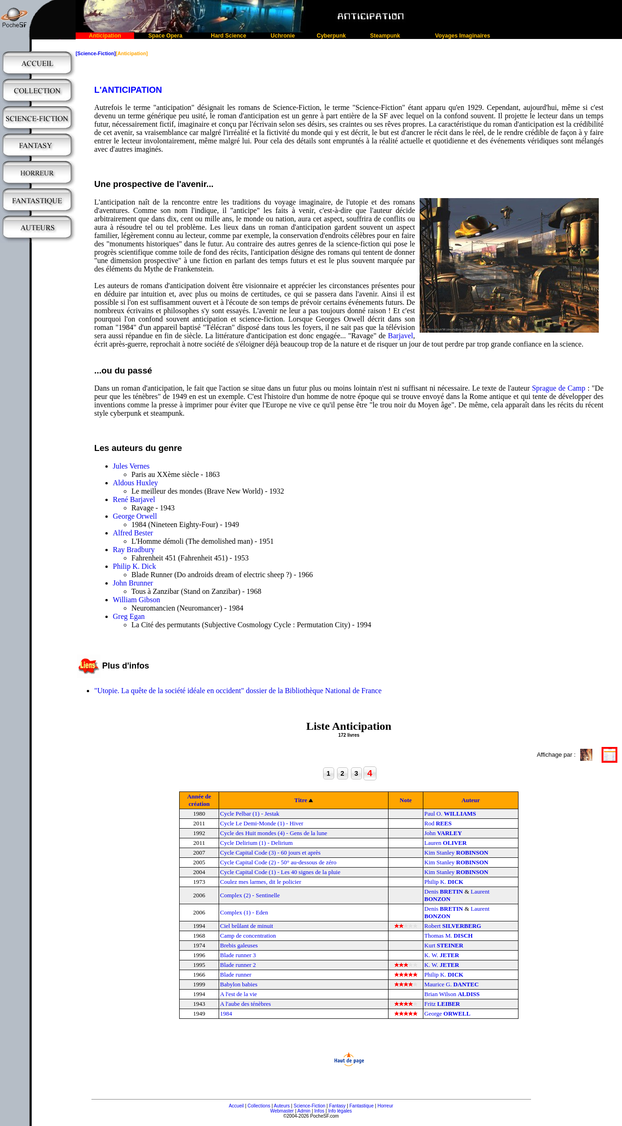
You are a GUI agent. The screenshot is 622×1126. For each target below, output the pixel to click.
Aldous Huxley (135, 483)
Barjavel (400, 336)
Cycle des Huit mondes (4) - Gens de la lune (273, 833)
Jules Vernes (131, 466)
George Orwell (135, 516)
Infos (319, 1110)
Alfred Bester (133, 533)
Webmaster (282, 1110)
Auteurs (282, 1105)
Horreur (385, 1105)
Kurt (443, 945)
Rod (438, 823)
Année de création (199, 800)
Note (406, 800)
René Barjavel (134, 499)
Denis (443, 891)
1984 (226, 1013)
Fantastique (362, 1105)
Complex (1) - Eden (244, 912)
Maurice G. (451, 984)
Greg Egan (129, 616)
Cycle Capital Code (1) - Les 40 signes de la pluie (280, 872)
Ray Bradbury (134, 549)
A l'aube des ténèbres (245, 1003)
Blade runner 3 (238, 955)
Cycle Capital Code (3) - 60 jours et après (270, 852)
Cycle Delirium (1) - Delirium (256, 842)
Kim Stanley (456, 852)
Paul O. (450, 813)
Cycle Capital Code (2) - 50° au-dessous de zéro (278, 862)
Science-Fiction (309, 1105)
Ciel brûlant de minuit (246, 925)
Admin (304, 1110)
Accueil (236, 1105)
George (447, 1013)
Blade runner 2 (238, 964)
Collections (258, 1105)
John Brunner (133, 583)
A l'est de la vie (238, 994)
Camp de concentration (248, 935)
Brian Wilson (451, 994)
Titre (300, 800)
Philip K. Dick (134, 566)
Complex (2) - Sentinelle (250, 895)
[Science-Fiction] (96, 53)
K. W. (441, 955)
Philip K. (443, 881)
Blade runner (236, 974)
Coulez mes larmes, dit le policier (260, 881)
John (443, 833)
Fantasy (337, 1105)
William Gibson (136, 600)
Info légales (340, 1110)
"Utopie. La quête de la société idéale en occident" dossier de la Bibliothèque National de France (238, 691)
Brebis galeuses (239, 945)
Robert (452, 925)
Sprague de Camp (558, 388)
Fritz (442, 1003)
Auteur (470, 800)
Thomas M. (448, 935)
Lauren (445, 842)
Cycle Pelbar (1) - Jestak (249, 813)
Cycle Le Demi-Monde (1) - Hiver (261, 823)
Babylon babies (239, 984)
